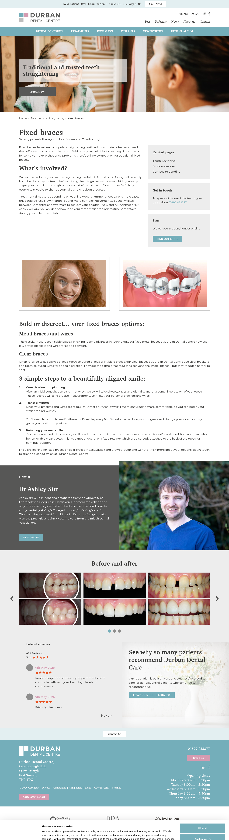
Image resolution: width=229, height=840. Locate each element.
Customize (203, 820)
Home (23, 118)
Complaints (59, 787)
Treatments (37, 118)
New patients (153, 31)
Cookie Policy (101, 787)
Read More (31, 537)
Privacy (46, 787)
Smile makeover (164, 166)
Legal (88, 787)
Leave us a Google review (151, 695)
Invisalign (105, 31)
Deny (202, 831)
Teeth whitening (164, 160)
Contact (205, 22)
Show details (49, 829)
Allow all (202, 810)
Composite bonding (166, 171)
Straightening (56, 118)
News (175, 22)
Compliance (75, 787)
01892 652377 (178, 202)
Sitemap (116, 787)
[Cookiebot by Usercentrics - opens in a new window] (21, 833)
